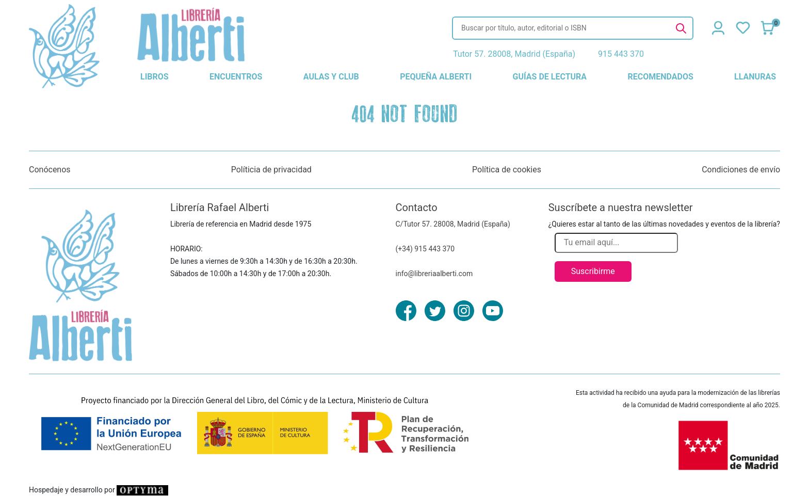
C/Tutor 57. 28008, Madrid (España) (453, 224)
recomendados (660, 77)
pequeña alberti (436, 77)
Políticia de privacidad (271, 169)
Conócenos (50, 169)
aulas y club (331, 77)
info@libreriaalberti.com (434, 273)
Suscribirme (593, 271)
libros (154, 77)
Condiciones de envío (741, 169)
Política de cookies (506, 169)
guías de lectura (550, 77)
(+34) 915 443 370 (425, 249)
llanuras (755, 77)
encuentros (235, 77)
